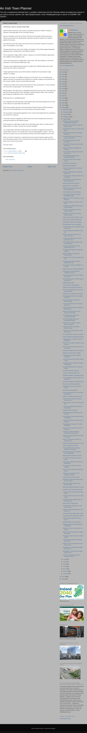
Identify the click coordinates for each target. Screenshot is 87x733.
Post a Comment (10, 159)
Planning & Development (69, 163)
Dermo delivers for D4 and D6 (71, 183)
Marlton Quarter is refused (70, 410)
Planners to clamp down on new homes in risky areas (71, 312)
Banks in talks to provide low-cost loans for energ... (72, 235)
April (64, 566)
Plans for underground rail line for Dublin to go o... (72, 440)
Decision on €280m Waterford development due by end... (71, 432)
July (64, 559)
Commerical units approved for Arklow (73, 513)
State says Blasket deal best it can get (73, 487)
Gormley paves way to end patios (72, 224)
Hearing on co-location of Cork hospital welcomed (71, 474)
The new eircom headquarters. (71, 285)
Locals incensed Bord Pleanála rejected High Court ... (71, 246)
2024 (63, 74)
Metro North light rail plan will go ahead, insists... (71, 484)
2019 (63, 86)
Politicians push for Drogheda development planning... (71, 121)
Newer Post (7, 167)
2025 (63, 72)
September (66, 116)
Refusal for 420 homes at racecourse (73, 293)
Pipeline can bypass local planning (72, 396)
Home (30, 167)
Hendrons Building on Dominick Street (73, 381)
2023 (63, 76)
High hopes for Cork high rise (71, 185)
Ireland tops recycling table (70, 390)
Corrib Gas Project (13, 153)
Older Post (52, 167)
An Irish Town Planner (16, 8)
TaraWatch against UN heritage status (73, 375)
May (64, 564)
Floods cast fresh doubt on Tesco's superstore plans (72, 239)
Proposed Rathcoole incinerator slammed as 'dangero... (71, 448)
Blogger (53, 728)
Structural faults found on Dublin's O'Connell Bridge (72, 452)
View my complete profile (66, 65)
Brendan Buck (74, 30)
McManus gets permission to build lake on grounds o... (72, 188)
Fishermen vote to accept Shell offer (72, 489)
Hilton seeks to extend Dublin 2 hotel (73, 217)
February (65, 571)
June (64, 561)
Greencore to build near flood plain (72, 219)
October (65, 114)
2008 (63, 107)
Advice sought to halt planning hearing (73, 336)
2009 (63, 105)
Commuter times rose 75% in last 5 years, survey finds (72, 137)
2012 (63, 98)
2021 (63, 81)
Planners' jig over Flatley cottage (72, 353)
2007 (63, 576)
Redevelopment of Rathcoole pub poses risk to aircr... (72, 180)
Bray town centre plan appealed (71, 384)
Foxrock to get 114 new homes (71, 477)
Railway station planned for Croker (72, 455)
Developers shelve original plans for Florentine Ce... (72, 500)
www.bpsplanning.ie (65, 718)
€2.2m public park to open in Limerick (73, 334)
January (65, 573)
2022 (63, 79)
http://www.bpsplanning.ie (67, 25)
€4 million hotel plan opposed (71, 370)
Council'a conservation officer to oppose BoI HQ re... (71, 555)
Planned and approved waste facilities (73, 350)
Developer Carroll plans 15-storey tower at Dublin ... (72, 210)
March (65, 569)
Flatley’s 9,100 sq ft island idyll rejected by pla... (71, 327)
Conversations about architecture (72, 192)
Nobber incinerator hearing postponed (73, 269)
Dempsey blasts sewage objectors (72, 522)
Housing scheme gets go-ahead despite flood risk (71, 262)
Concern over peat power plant (71, 373)
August (65, 119)
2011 (63, 100)
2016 (63, 93)
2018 (63, 88)
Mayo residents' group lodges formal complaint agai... (73, 242)
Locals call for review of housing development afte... (71, 195)
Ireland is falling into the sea (70, 445)
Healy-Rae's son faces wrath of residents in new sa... (71, 272)
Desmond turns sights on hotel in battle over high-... (72, 323)
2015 (63, 95)
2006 (63, 579)
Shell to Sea (21, 153)
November (66, 112)
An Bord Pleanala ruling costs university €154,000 (71, 316)
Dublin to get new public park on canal (73, 443)
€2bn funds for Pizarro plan (70, 503)
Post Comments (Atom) (17, 170)
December (66, 109)
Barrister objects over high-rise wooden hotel (71, 254)
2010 (63, 103)
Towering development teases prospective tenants (71, 156)
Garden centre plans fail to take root (72, 287)
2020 (63, 84)
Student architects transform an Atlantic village (71, 300)
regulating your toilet (68, 282)
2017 (63, 91)
